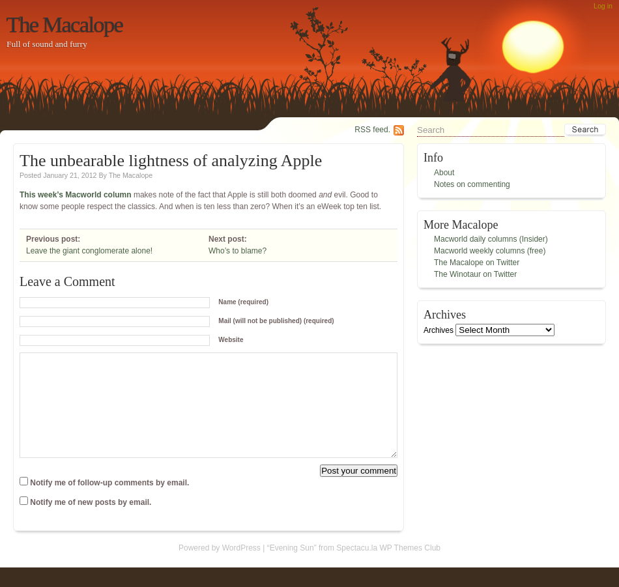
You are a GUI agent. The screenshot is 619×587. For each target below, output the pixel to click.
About (444, 172)
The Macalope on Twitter (476, 262)
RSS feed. (372, 129)
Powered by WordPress (220, 567)
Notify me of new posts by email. (90, 521)
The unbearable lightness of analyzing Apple (171, 160)
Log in (603, 6)
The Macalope (64, 24)
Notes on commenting (472, 184)
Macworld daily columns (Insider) (491, 239)
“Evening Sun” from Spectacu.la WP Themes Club (353, 567)
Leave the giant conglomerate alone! (89, 250)
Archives (438, 330)
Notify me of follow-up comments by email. (109, 502)
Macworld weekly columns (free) (489, 250)
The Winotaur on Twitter (475, 274)
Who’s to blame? (237, 250)
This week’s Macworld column (76, 194)
